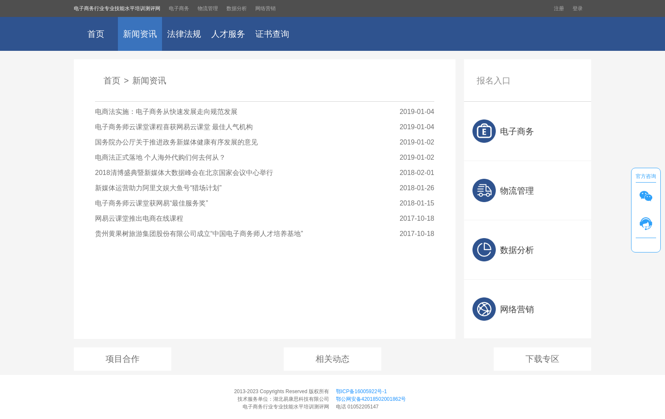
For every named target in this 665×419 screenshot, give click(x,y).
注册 (559, 8)
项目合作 (123, 359)
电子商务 (179, 8)
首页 (95, 34)
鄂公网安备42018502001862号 (371, 399)
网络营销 (265, 8)
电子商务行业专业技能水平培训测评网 (117, 8)
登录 (578, 8)
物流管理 (208, 8)
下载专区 (542, 359)
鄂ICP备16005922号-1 (361, 391)
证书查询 (272, 34)
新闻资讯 (140, 34)
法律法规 (184, 34)
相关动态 (332, 359)
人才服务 (228, 34)
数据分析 (236, 8)
